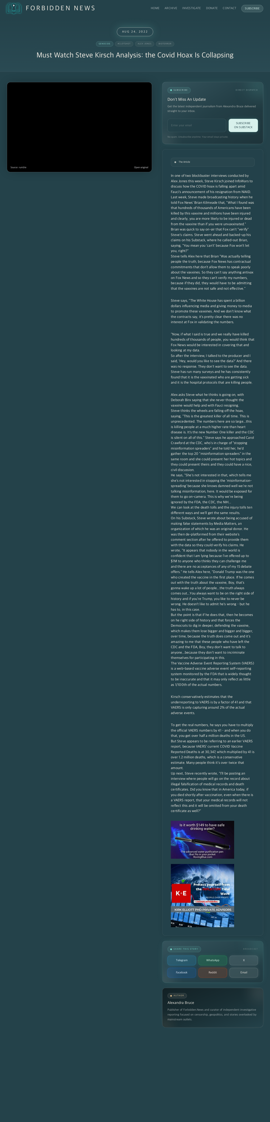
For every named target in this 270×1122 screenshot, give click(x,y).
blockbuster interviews (209, 176)
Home (155, 8)
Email (243, 972)
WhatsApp (212, 960)
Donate (212, 8)
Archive (171, 8)
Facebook (182, 972)
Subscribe (252, 8)
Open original (141, 167)
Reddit (213, 972)
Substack (198, 240)
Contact (229, 8)
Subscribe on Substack (243, 125)
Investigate (191, 8)
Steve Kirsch (214, 181)
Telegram (182, 960)
